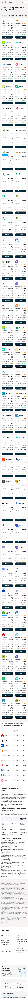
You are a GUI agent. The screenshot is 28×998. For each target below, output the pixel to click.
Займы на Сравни (5, 924)
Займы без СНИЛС (20, 948)
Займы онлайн (4, 938)
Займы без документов (21, 941)
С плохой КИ (19, 15)
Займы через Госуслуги (6, 951)
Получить (7, 37)
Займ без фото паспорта (7, 935)
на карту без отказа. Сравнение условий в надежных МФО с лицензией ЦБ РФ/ (10, 12)
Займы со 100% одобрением (8, 949)
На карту (4, 15)
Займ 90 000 (13, 924)
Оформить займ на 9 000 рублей (9, 12)
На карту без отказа (6, 944)
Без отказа (11, 15)
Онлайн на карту (5, 940)
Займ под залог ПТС (6, 947)
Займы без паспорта (21, 943)
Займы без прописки (21, 946)
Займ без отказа (5, 942)
